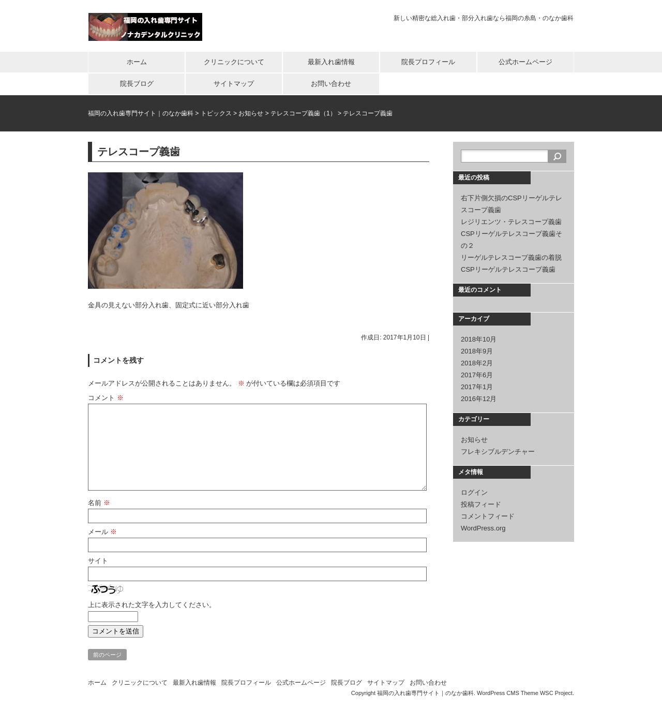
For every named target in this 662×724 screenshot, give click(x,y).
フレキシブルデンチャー (498, 451)
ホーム (137, 62)
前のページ (107, 655)
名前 (99, 503)
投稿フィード (481, 504)
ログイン (474, 492)
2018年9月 (477, 351)
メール (102, 532)
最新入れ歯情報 (331, 62)
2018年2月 (477, 363)
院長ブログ (137, 83)
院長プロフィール (428, 62)
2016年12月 (478, 399)
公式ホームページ (525, 62)
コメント (106, 398)
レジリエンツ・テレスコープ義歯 (511, 222)
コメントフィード (488, 516)
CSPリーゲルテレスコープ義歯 (508, 269)
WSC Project (556, 693)
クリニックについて (234, 62)
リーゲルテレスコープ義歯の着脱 (511, 257)
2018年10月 (478, 339)
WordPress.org (483, 528)
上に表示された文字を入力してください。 (152, 605)
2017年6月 (477, 375)
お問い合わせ (331, 83)
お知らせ (474, 440)
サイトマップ (234, 83)
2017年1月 (477, 387)
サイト (98, 561)
